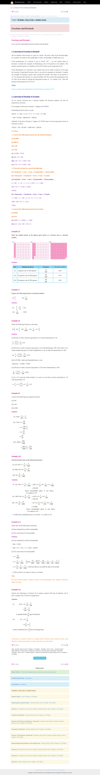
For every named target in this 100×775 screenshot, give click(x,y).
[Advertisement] (81, 32)
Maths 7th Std (19, 8)
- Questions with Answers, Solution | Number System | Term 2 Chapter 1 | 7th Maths (37, 709)
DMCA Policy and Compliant (58, 770)
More (84, 2)
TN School (67, 2)
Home (12, 8)
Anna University (37, 2)
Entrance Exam (77, 2)
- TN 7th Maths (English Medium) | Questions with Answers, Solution (34, 672)
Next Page (64, 11)
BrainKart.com (20, 2)
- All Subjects (22, 678)
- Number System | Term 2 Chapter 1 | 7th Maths (34, 703)
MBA (61, 2)
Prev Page (15, 11)
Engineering (54, 2)
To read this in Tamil (39, 658)
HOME (29, 2)
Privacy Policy (38, 770)
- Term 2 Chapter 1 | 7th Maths (24, 696)
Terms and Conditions (47, 770)
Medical (46, 2)
